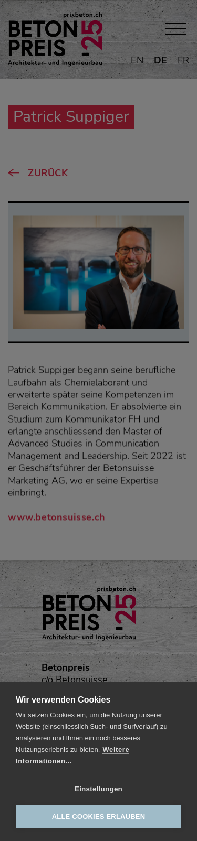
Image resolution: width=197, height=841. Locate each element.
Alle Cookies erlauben (99, 817)
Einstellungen (98, 789)
